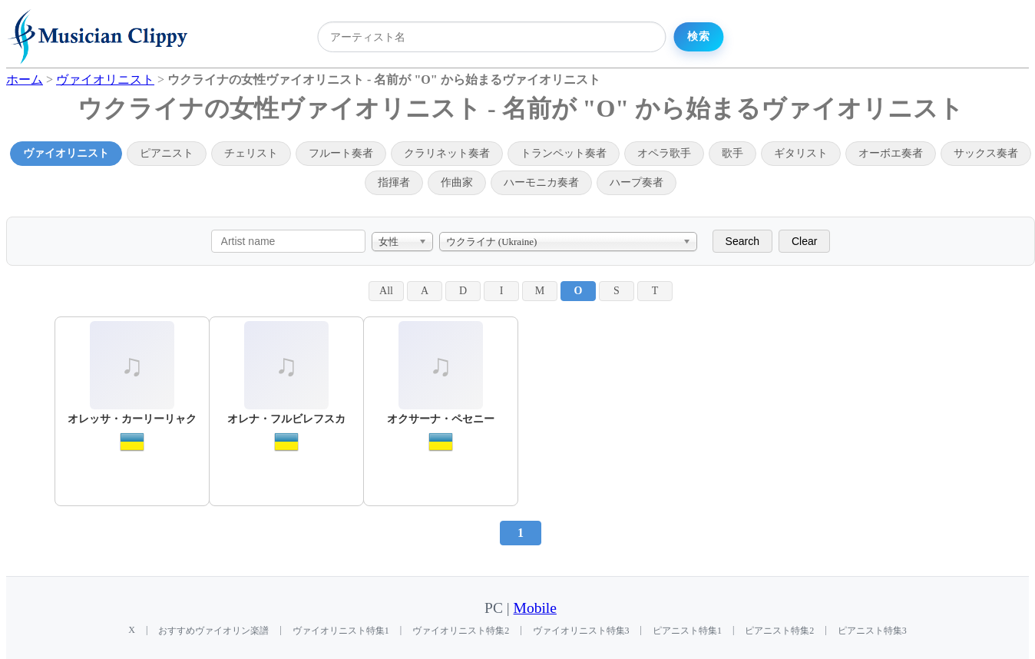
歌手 (732, 153)
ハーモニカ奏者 (541, 182)
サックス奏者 (986, 153)
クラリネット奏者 (447, 153)
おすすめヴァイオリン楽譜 (213, 630)
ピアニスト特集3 (872, 630)
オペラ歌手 (664, 153)
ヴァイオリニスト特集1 (341, 630)
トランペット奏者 (564, 153)
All (386, 290)
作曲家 (457, 182)
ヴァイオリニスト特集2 (460, 630)
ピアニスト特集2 (779, 630)
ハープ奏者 (636, 182)
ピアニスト (166, 153)
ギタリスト (801, 153)
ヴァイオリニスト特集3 (581, 630)
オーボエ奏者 (890, 153)
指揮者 (394, 182)
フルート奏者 (341, 153)
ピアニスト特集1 (687, 630)
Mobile (535, 608)
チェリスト (251, 153)
